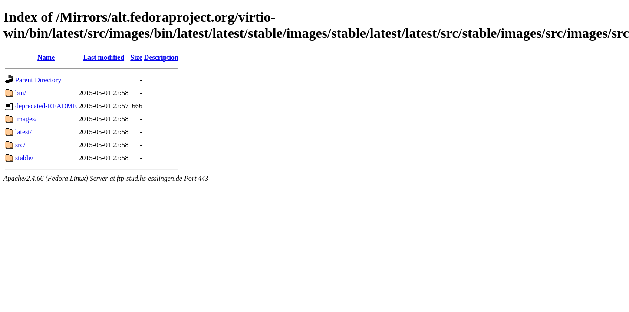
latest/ (23, 132)
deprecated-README (46, 106)
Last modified (103, 57)
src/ (20, 145)
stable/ (24, 158)
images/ (26, 119)
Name (46, 57)
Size (136, 57)
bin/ (20, 93)
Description (161, 57)
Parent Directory (38, 80)
